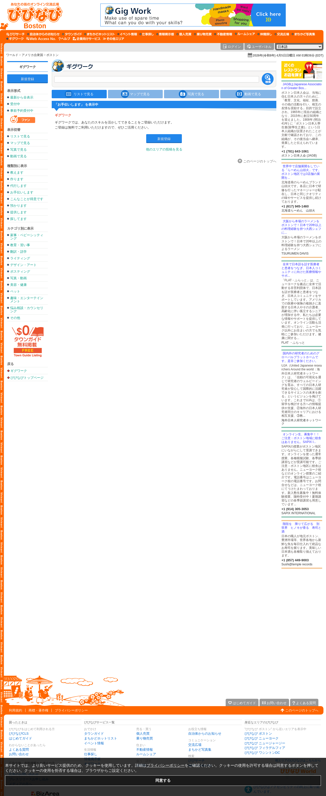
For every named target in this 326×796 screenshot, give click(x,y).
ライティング (20, 258)
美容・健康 (18, 284)
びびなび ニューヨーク (261, 738)
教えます (16, 172)
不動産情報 (144, 749)
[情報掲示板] (165, 34)
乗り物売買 (144, 738)
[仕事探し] (147, 34)
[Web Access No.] (41, 38)
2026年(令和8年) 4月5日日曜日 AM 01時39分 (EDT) (288, 55)
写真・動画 (18, 278)
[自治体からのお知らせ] (43, 34)
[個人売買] (184, 34)
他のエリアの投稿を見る (164, 149)
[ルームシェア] (245, 34)
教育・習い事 (20, 245)
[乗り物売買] (203, 34)
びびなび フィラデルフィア (264, 748)
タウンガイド (94, 733)
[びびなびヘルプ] (64, 38)
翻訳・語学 (18, 251)
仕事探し (90, 754)
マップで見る (20, 143)
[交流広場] (282, 34)
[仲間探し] (264, 34)
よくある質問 (19, 749)
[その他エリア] (113, 38)
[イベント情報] (127, 34)
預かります (18, 205)
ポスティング (20, 271)
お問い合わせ (19, 754)
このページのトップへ (301, 710)
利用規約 (15, 710)
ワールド (12, 55)
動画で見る (18, 156)
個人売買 (143, 733)
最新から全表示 (21, 97)
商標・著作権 (38, 710)
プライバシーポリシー (71, 710)
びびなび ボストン (258, 733)
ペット (15, 291)
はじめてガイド (20, 738)
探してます (18, 218)
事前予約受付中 (21, 110)
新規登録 (27, 79)
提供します (18, 212)
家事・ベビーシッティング (26, 236)
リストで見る (20, 136)
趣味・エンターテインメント (26, 299)
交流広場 (194, 745)
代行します (18, 185)
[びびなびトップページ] (32, 15)
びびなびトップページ (27, 377)
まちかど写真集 (199, 749)
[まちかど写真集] (303, 34)
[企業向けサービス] (86, 38)
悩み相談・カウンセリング (26, 309)
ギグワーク (27, 67)
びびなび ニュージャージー (264, 743)
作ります (16, 179)
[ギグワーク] (15, 38)
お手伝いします (21, 192)
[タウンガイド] (72, 34)
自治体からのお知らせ (204, 733)
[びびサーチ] (15, 34)
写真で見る (18, 149)
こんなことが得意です (26, 199)
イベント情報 (94, 743)
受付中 (15, 104)
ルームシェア (146, 754)
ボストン (52, 55)
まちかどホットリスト (100, 738)
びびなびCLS (19, 733)
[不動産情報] (223, 34)
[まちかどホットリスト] (99, 34)
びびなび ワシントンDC (262, 753)
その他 (15, 317)
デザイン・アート (23, 265)
